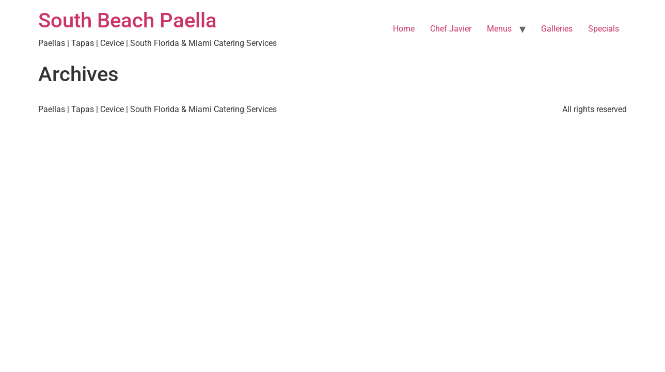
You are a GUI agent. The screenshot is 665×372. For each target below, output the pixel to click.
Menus (499, 29)
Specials (603, 29)
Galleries (557, 29)
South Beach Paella (127, 20)
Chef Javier (450, 29)
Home (404, 29)
